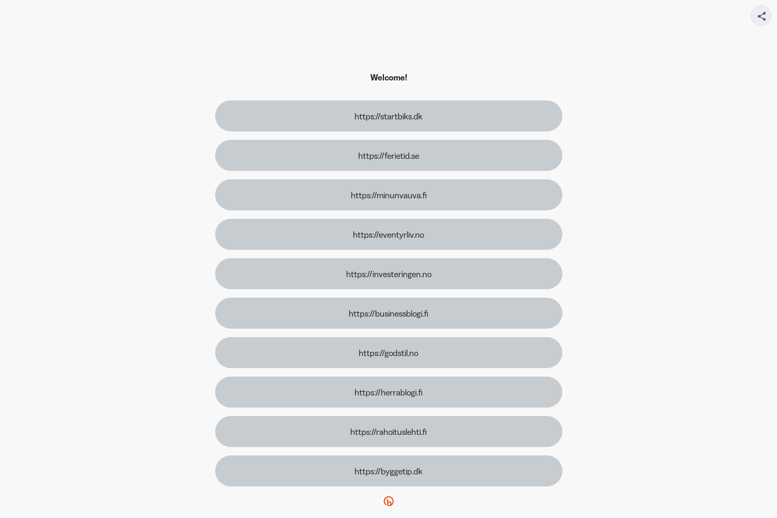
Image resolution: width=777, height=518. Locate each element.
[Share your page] (761, 15)
